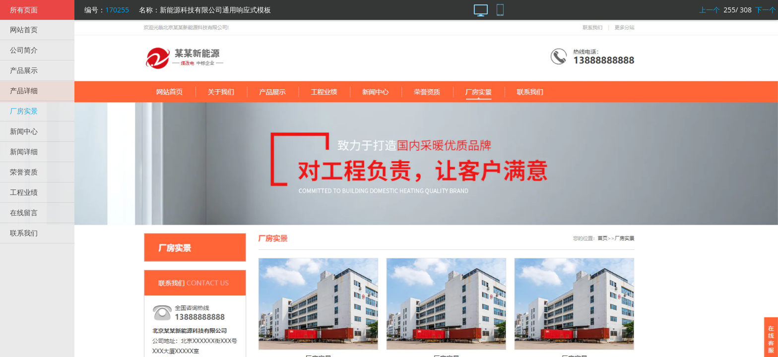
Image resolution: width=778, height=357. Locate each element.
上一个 (709, 9)
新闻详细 (24, 151)
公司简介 (24, 50)
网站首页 (24, 29)
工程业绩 (24, 192)
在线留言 (24, 212)
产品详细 (24, 90)
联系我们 (24, 233)
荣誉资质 (24, 172)
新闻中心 (24, 131)
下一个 (765, 9)
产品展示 (24, 70)
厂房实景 (24, 111)
